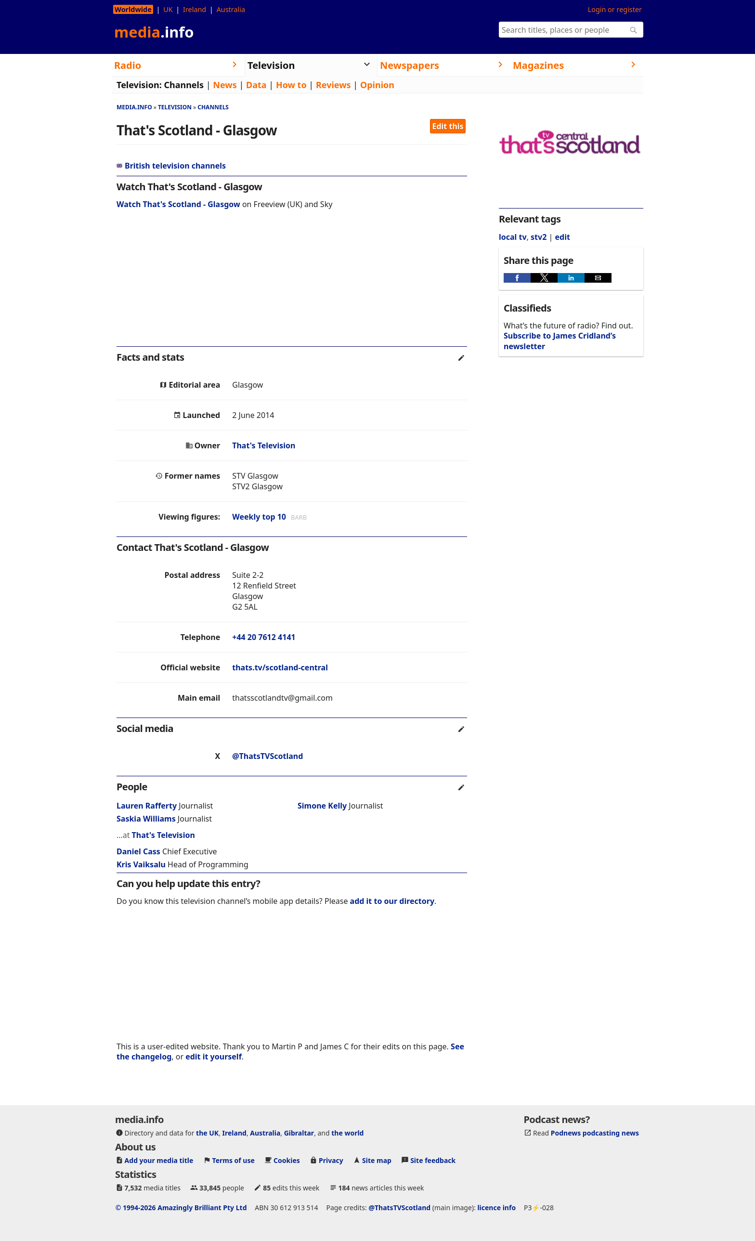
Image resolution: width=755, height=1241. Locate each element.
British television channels (171, 165)
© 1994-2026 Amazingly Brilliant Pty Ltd (181, 1207)
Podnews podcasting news (595, 1132)
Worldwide (133, 9)
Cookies (286, 1160)
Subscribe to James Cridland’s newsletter (560, 340)
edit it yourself (213, 1056)
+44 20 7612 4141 (263, 637)
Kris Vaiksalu (141, 864)
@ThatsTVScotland (267, 756)
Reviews (333, 85)
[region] (292, 284)
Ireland (194, 9)
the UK (207, 1132)
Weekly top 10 (259, 516)
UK (167, 9)
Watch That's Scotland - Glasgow (178, 204)
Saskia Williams (146, 818)
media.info (134, 107)
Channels (184, 85)
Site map (376, 1160)
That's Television (263, 445)
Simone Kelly (322, 805)
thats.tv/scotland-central (280, 667)
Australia (231, 9)
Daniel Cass (138, 851)
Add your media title (159, 1160)
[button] (517, 278)
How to (291, 85)
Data (256, 85)
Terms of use (233, 1160)
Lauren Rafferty (147, 805)
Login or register (615, 9)
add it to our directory (392, 901)
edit (562, 237)
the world (347, 1132)
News (224, 85)
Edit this (448, 126)
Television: (139, 85)
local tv (513, 237)
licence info (496, 1207)
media (154, 32)
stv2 (539, 237)
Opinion (377, 85)
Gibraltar (299, 1132)
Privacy (331, 1160)
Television (175, 107)
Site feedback (433, 1160)
